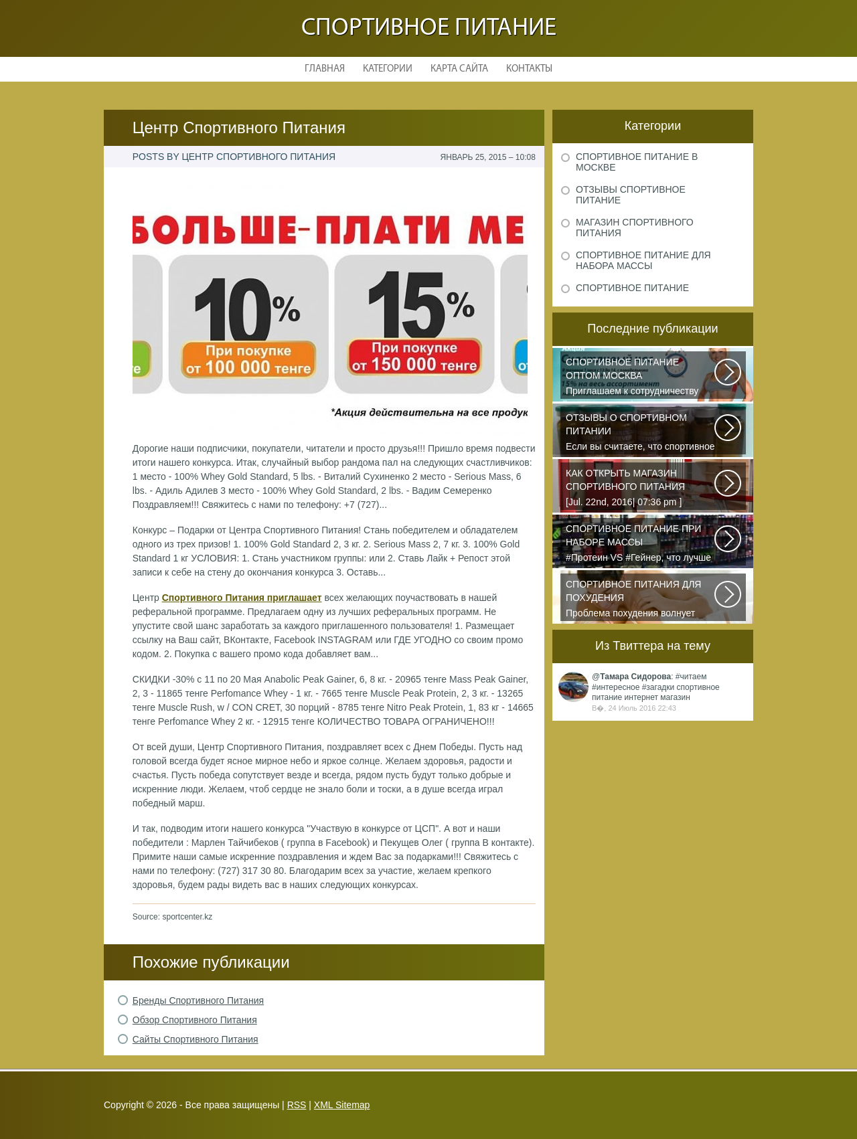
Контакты (529, 69)
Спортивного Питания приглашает (242, 597)
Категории (387, 69)
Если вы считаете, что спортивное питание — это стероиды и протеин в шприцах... (641, 433)
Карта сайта (459, 69)
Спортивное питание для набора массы (643, 260)
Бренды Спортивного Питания (198, 1000)
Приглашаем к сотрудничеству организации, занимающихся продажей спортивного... (641, 377)
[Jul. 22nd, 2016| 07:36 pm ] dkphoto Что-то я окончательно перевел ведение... (641, 488)
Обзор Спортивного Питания (195, 1020)
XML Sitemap (342, 1105)
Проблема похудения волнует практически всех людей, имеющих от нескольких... (641, 599)
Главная (325, 69)
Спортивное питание (428, 28)
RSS (297, 1105)
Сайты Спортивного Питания (195, 1039)
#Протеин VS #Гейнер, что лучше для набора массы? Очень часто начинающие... (641, 544)
